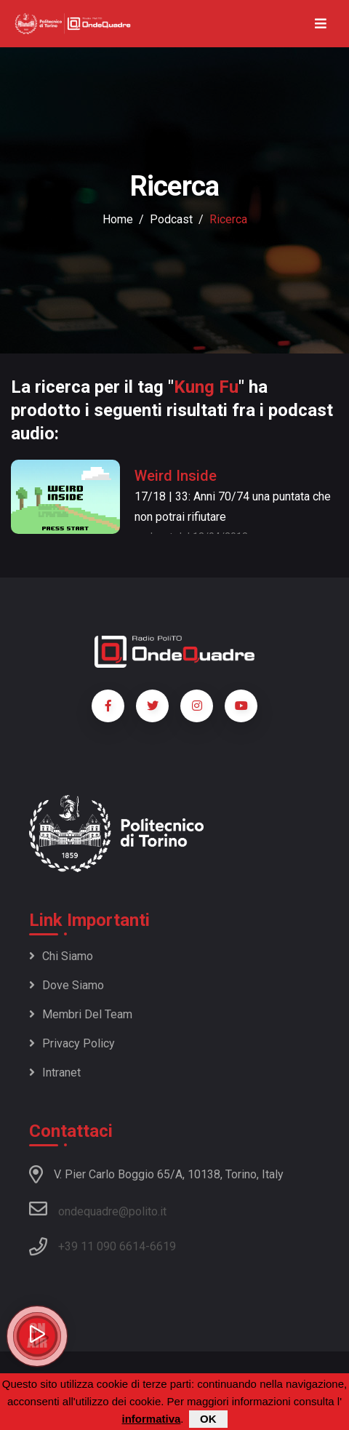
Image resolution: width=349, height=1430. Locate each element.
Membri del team (80, 1014)
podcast (171, 219)
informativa (150, 1419)
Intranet (55, 1072)
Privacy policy (72, 1043)
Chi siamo (61, 956)
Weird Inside (176, 475)
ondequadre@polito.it (98, 1208)
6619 (163, 1246)
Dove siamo (66, 985)
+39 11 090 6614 (101, 1246)
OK (208, 1419)
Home (118, 219)
